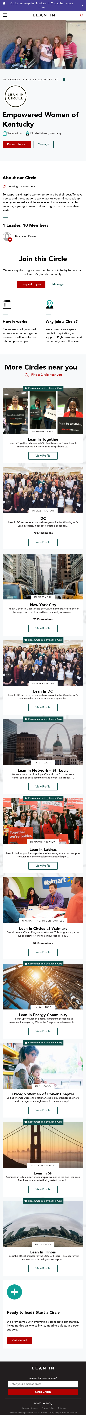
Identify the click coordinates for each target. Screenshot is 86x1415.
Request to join (16, 144)
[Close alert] (81, 5)
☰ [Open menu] (5, 15)
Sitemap (62, 1408)
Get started (19, 1340)
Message (43, 144)
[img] (43, 411)
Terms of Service (30, 1408)
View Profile (43, 456)
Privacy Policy (48, 1408)
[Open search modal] (82, 15)
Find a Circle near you (43, 375)
